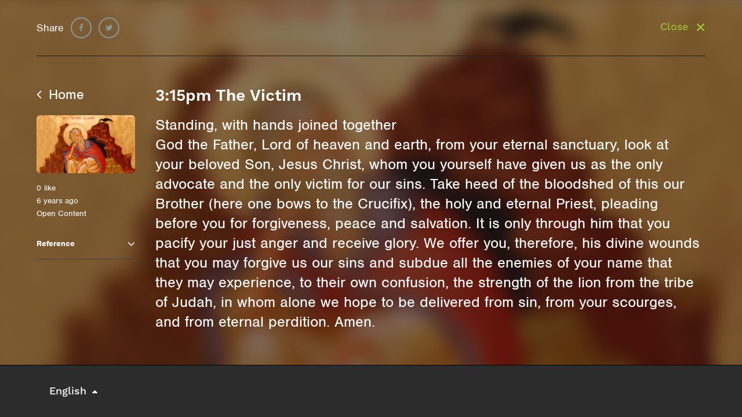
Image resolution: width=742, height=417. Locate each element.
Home (60, 94)
